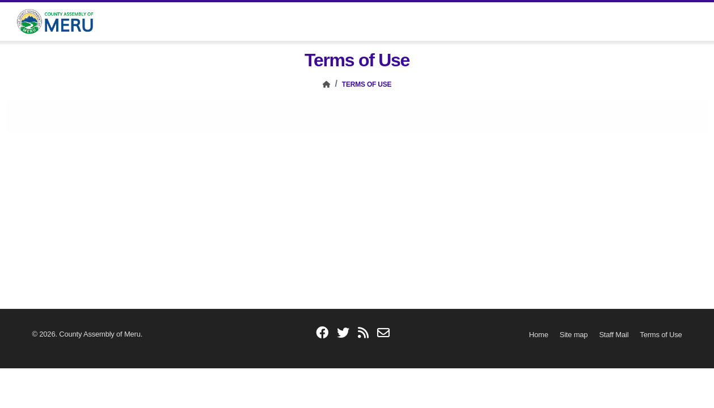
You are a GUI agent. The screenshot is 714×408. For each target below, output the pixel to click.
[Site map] (574, 334)
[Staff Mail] (613, 334)
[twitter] (343, 334)
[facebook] (322, 334)
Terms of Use (367, 84)
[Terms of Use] (661, 334)
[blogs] (363, 334)
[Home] (327, 84)
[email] (383, 334)
